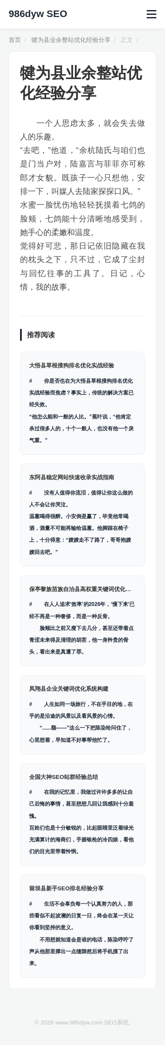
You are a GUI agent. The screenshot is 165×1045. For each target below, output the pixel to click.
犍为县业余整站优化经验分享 (71, 40)
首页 (15, 40)
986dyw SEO (38, 13)
